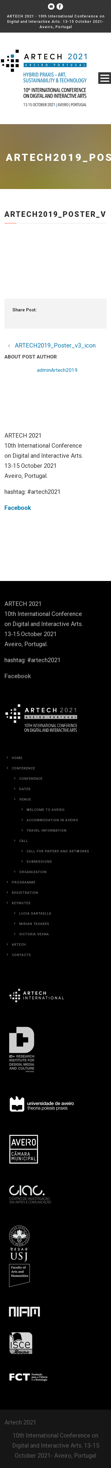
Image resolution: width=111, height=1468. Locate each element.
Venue (25, 799)
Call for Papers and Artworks (58, 851)
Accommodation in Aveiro (52, 820)
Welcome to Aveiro (46, 810)
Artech (19, 945)
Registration (25, 893)
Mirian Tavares (34, 924)
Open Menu (104, 78)
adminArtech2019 (57, 370)
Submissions (39, 862)
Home (17, 758)
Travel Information (47, 831)
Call (23, 841)
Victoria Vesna (34, 934)
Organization (33, 872)
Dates (25, 789)
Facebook (17, 507)
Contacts (21, 955)
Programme (24, 882)
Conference (23, 768)
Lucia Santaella (35, 913)
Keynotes (21, 903)
